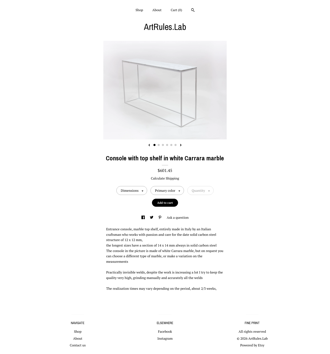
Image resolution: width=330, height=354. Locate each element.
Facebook (165, 331)
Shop (139, 10)
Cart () (176, 10)
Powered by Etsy (252, 345)
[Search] (192, 10)
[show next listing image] (181, 145)
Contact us (78, 345)
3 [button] (163, 145)
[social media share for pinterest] (160, 217)
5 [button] (171, 145)
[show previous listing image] (149, 145)
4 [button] (167, 145)
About (157, 10)
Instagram (165, 338)
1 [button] (154, 145)
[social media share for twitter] (152, 217)
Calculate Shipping (165, 178)
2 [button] (159, 145)
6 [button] (175, 145)
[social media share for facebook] (143, 217)
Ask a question (178, 217)
